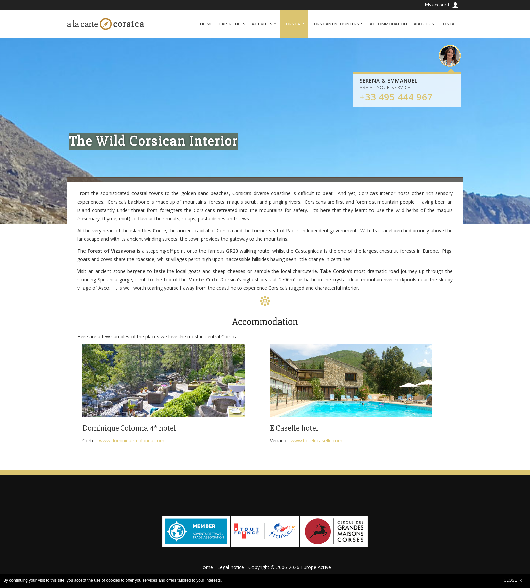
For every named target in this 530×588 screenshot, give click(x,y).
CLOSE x (513, 580)
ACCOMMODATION (388, 23)
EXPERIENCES (232, 23)
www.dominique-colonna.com (131, 440)
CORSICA (291, 23)
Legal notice (230, 567)
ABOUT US (424, 23)
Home (206, 567)
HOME (206, 23)
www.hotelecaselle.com (316, 440)
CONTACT (449, 23)
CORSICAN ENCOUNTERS (335, 23)
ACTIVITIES (262, 23)
